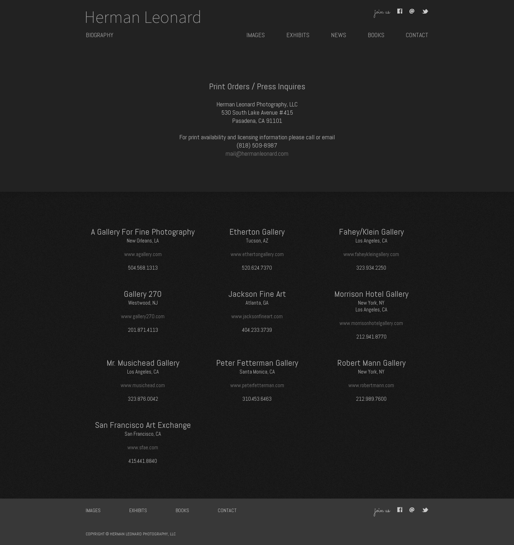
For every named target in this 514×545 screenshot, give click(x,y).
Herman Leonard (143, 17)
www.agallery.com (143, 254)
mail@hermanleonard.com (257, 153)
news (338, 35)
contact (417, 35)
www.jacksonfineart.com (257, 316)
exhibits (297, 35)
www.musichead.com (143, 385)
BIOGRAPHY (100, 35)
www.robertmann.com (371, 385)
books (376, 35)
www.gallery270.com (143, 316)
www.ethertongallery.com (257, 254)
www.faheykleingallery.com (371, 254)
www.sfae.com (142, 447)
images (255, 35)
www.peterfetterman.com (257, 385)
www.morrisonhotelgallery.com (371, 323)
